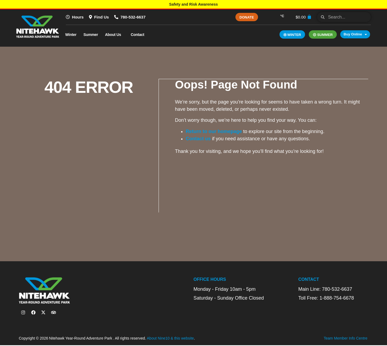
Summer (90, 34)
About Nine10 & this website (170, 339)
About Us (114, 34)
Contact (139, 34)
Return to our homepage (214, 131)
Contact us (198, 138)
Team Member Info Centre (345, 339)
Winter (71, 34)
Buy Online (355, 34)
